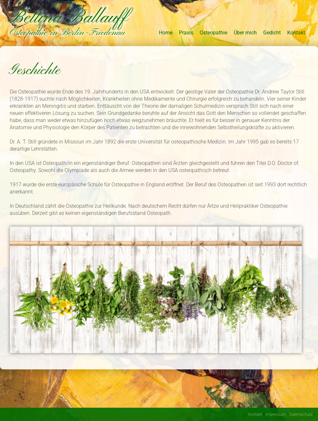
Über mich (245, 33)
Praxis (186, 33)
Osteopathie (213, 33)
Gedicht (272, 33)
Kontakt (296, 33)
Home (165, 33)
